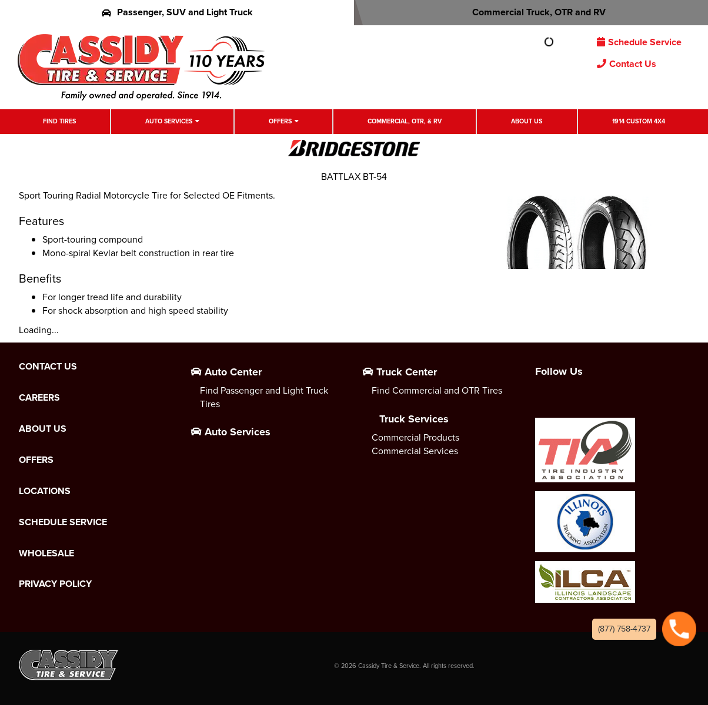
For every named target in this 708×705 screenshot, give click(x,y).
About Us (526, 121)
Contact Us (626, 64)
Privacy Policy (55, 584)
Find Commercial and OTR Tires (437, 390)
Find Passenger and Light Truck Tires (264, 397)
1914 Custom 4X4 (638, 121)
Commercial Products (415, 437)
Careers (39, 397)
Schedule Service (639, 42)
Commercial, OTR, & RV (405, 121)
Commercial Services (415, 451)
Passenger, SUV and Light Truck (177, 12)
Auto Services (168, 121)
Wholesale (46, 553)
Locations (45, 491)
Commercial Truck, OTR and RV (531, 12)
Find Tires (59, 121)
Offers (280, 121)
